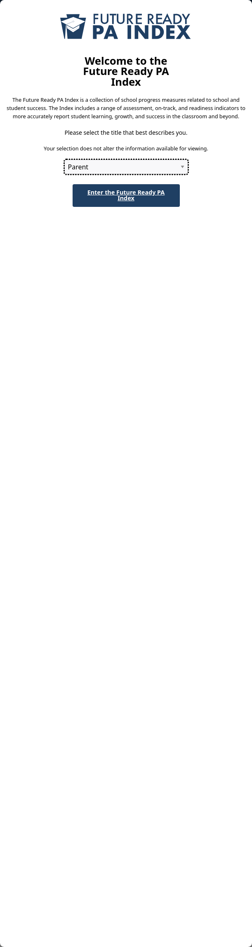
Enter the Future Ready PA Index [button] (126, 195)
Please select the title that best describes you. (125, 132)
